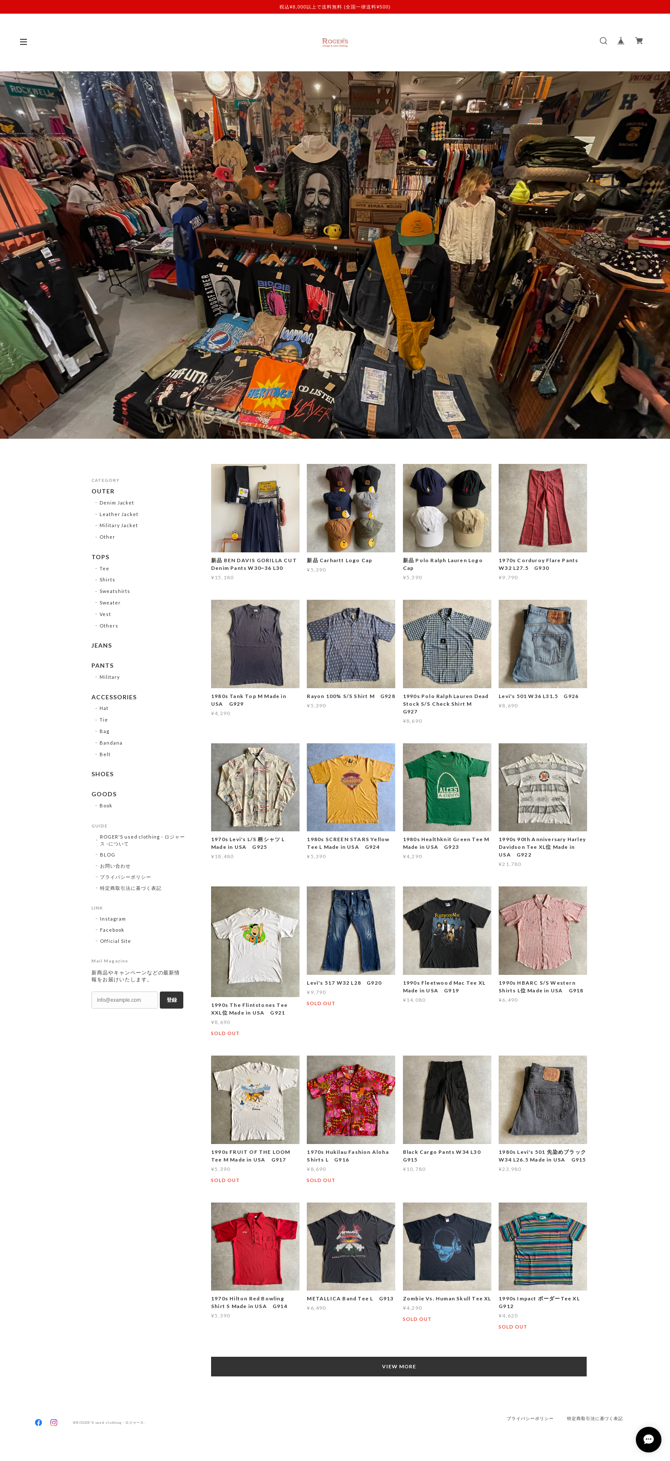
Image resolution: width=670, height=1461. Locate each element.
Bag (104, 731)
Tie (104, 720)
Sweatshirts (115, 591)
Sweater (110, 602)
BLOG (107, 854)
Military (110, 677)
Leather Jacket (119, 514)
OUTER (103, 491)
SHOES (102, 774)
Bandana (111, 742)
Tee (104, 568)
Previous (19, 255)
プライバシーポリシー (125, 877)
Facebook (112, 930)
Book (106, 805)
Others (109, 625)
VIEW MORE (399, 1366)
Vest (105, 614)
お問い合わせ (115, 865)
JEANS (101, 645)
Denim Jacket (117, 502)
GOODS (104, 794)
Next (650, 255)
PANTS (102, 665)
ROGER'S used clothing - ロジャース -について (142, 840)
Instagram (113, 918)
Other (107, 537)
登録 (172, 1000)
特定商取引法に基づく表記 (131, 888)
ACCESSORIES (114, 697)
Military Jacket (119, 525)
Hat (104, 708)
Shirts (107, 580)
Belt (105, 754)
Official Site (115, 941)
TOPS (100, 557)
